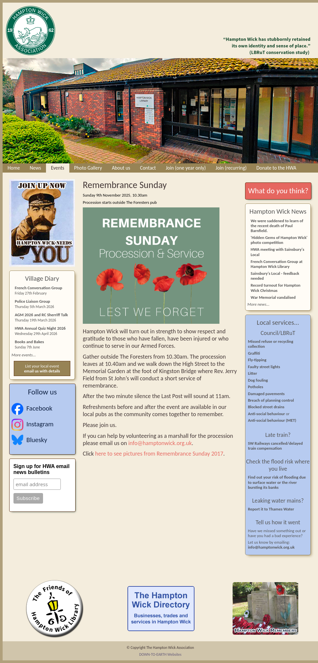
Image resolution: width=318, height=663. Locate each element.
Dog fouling (258, 380)
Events (57, 168)
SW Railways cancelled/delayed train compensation (275, 446)
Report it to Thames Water (271, 509)
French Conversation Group (38, 287)
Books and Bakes (29, 341)
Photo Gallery (88, 168)
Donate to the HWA (276, 168)
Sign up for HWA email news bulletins (41, 469)
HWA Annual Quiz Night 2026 (40, 328)
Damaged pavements (266, 393)
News (35, 168)
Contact (148, 168)
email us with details (42, 370)
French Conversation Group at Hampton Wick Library (277, 264)
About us (121, 168)
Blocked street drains (266, 406)
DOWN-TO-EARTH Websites (160, 654)
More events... (23, 354)
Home (14, 168)
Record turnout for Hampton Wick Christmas (275, 288)
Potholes (255, 386)
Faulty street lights (264, 366)
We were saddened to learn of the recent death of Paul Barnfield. (277, 225)
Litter (252, 373)
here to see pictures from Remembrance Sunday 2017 (159, 453)
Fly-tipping (257, 359)
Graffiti (254, 353)
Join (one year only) (186, 168)
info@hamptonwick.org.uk (160, 443)
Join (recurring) (231, 168)
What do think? (278, 190)
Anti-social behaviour (267, 413)
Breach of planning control (271, 400)
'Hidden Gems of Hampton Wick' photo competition (279, 240)
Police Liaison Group (32, 301)
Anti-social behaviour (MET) (272, 420)
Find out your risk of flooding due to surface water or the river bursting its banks (277, 482)
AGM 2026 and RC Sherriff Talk (41, 314)
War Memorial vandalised (273, 297)
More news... (258, 304)
